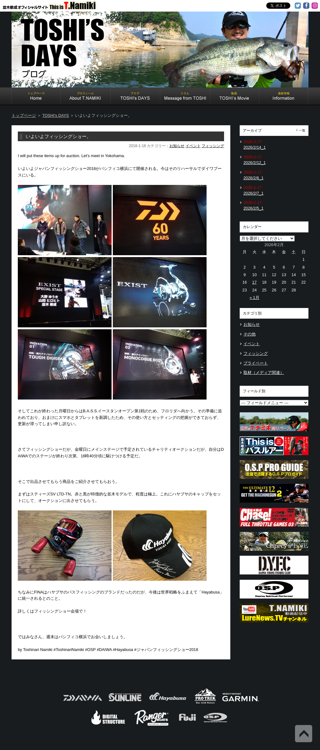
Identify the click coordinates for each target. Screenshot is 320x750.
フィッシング (213, 146)
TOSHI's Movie (234, 96)
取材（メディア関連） (263, 372)
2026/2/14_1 (254, 147)
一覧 (302, 130)
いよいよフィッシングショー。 (58, 136)
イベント (193, 146)
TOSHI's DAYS (135, 96)
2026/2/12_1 (254, 162)
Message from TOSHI (185, 96)
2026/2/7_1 (253, 193)
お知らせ (176, 146)
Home (36, 96)
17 (254, 282)
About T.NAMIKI (86, 96)
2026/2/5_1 (253, 208)
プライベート (255, 363)
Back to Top (303, 733)
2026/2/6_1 (253, 178)
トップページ (24, 115)
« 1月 (254, 297)
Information (283, 96)
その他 (249, 334)
